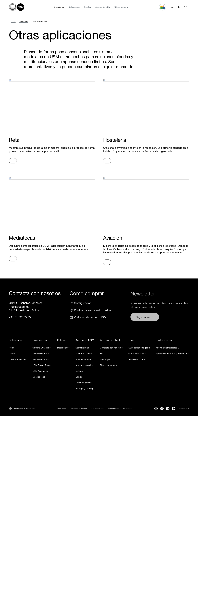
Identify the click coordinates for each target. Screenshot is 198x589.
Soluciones (59, 7)
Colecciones (74, 7)
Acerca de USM (102, 7)
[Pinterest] (173, 409)
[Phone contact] (172, 7)
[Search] (185, 7)
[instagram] (156, 409)
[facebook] (162, 409)
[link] (18, 348)
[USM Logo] (16, 7)
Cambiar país (29, 409)
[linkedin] (167, 409)
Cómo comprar (121, 7)
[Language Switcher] (179, 7)
